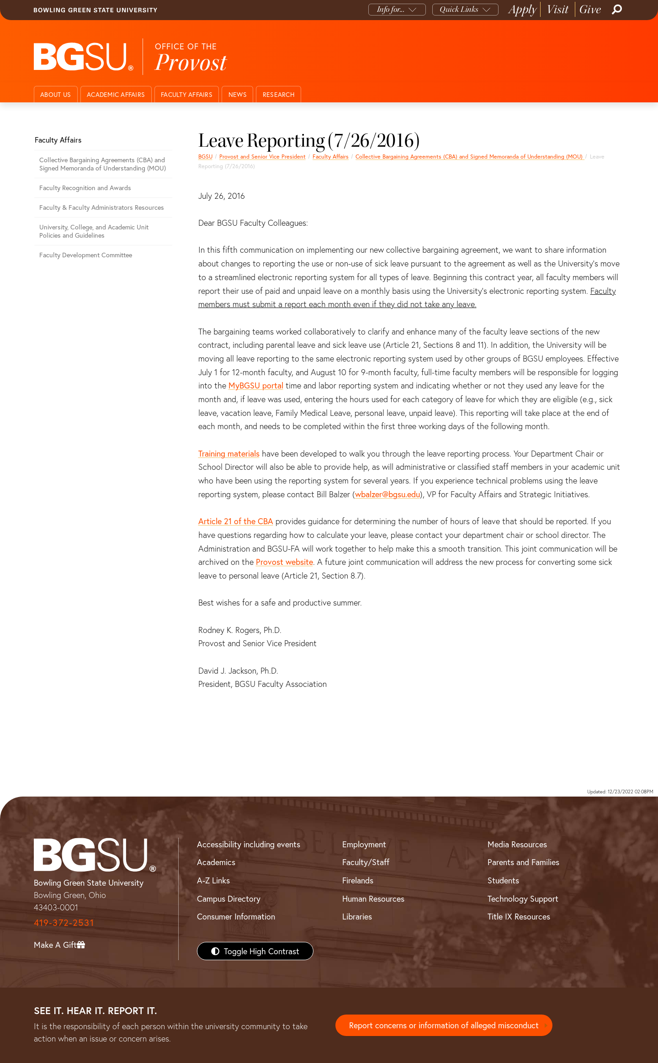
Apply (523, 9)
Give (590, 9)
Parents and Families (523, 861)
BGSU (205, 156)
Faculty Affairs (186, 94)
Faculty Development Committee (85, 254)
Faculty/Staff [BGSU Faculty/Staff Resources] (365, 861)
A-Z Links (213, 880)
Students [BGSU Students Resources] (503, 880)
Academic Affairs (116, 94)
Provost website (284, 561)
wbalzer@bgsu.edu (387, 494)
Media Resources (517, 844)
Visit (558, 9)
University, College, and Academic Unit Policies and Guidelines (94, 231)
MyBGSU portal (255, 385)
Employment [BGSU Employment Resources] (364, 844)
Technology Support (523, 898)
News (237, 94)
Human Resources (373, 898)
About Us (55, 94)
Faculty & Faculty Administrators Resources (101, 207)
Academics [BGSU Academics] (216, 861)
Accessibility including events (248, 844)
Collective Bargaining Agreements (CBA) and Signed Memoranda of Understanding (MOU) (470, 156)
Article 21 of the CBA (235, 521)
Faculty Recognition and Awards (85, 187)
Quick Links (459, 9)
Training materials (229, 453)
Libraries (357, 916)
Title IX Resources (519, 916)
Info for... (391, 9)
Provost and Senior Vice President (262, 156)
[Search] (616, 9)
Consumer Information (236, 916)
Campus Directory (228, 898)
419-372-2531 (64, 922)
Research (279, 94)
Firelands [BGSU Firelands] (357, 880)
